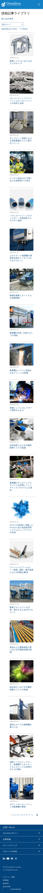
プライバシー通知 (9, 877)
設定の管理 (6, 886)
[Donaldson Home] (18, 4)
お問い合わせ (9, 827)
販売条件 (6, 883)
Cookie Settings (15, 889)
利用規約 (6, 880)
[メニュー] (38, 4)
